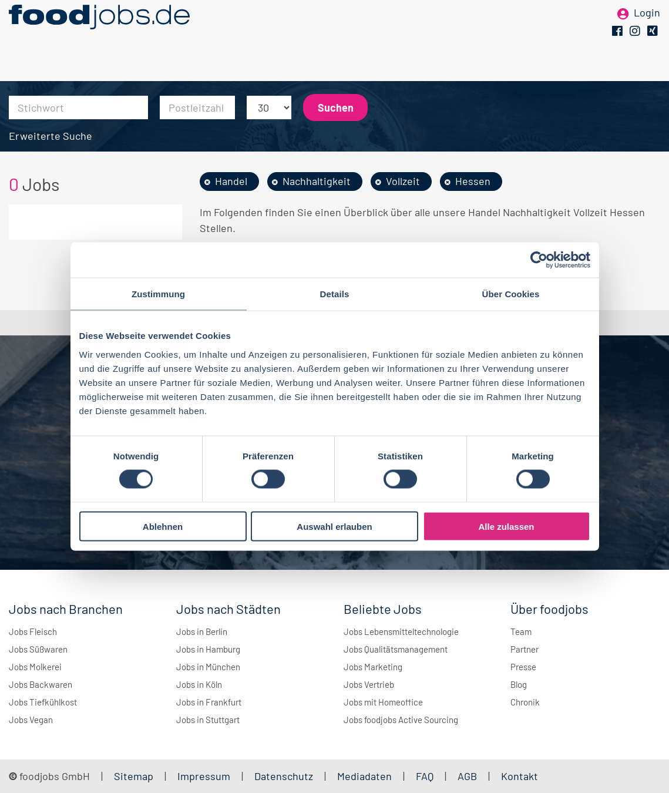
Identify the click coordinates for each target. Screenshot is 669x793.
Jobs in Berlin (201, 631)
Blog (518, 684)
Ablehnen (163, 526)
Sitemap (133, 776)
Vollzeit (403, 180)
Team (521, 631)
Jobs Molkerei (35, 666)
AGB (468, 776)
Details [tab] (334, 294)
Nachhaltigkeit (317, 180)
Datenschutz (284, 776)
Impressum (203, 776)
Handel (231, 180)
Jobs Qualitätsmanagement (396, 649)
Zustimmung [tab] (158, 294)
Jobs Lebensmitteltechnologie (401, 631)
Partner (524, 649)
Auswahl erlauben (334, 526)
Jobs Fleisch (33, 631)
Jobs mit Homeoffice (383, 702)
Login (647, 28)
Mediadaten (364, 776)
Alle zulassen (506, 526)
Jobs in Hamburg (208, 649)
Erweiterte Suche (50, 135)
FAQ (424, 776)
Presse (523, 666)
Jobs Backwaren (40, 684)
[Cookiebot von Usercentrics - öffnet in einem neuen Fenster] (539, 260)
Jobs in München (208, 666)
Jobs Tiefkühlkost (43, 702)
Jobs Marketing (373, 666)
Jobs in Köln (199, 684)
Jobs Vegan (31, 719)
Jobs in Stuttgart (208, 719)
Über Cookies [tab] (511, 294)
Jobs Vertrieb (369, 684)
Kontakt (519, 776)
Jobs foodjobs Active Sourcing (401, 719)
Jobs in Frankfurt (208, 702)
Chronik (525, 702)
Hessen (472, 180)
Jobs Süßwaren (38, 649)
